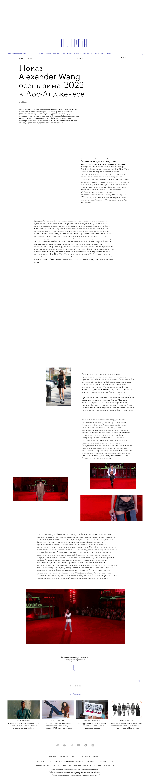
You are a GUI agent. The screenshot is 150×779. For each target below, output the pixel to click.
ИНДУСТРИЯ (28, 58)
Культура (87, 720)
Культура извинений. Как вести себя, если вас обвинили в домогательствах (92, 726)
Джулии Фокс (43, 576)
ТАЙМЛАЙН (60, 720)
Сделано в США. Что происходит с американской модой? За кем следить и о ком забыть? (23, 726)
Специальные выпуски (17, 53)
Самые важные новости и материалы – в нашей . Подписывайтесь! (75, 659)
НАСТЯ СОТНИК (23, 103)
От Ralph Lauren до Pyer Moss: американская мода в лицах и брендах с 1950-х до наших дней (57, 726)
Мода (21, 58)
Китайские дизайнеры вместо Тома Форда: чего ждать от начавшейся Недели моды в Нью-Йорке (126, 726)
